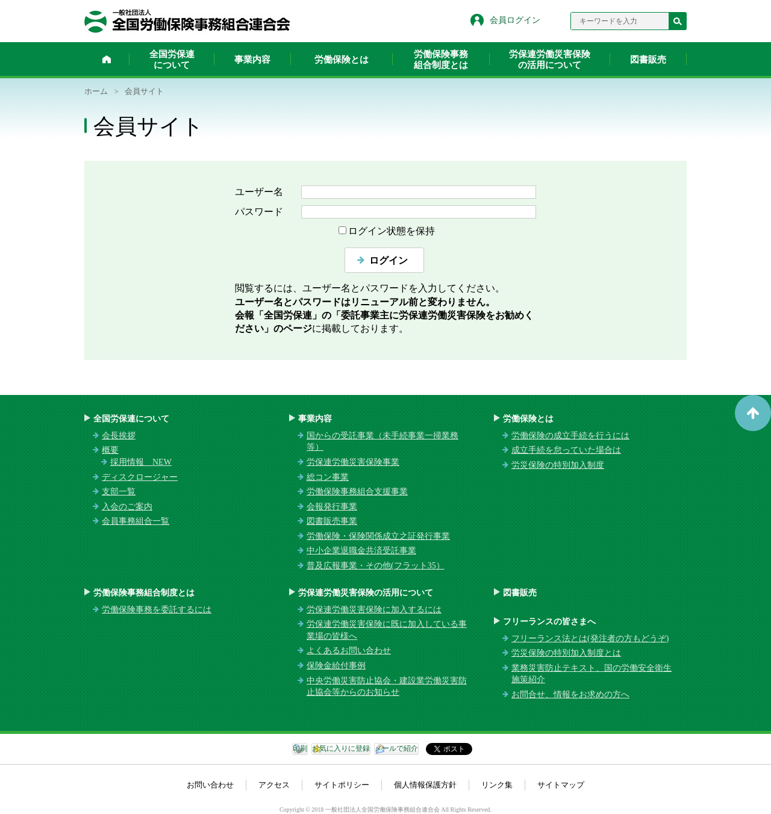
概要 (110, 450)
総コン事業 (328, 477)
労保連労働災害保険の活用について (549, 59)
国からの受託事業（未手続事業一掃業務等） (382, 441)
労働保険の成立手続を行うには (570, 435)
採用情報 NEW (141, 462)
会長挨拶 (119, 435)
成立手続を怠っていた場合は (566, 450)
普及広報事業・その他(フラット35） (376, 565)
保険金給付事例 (336, 665)
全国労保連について (172, 59)
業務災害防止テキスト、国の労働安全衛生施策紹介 (591, 674)
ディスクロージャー (140, 477)
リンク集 (497, 784)
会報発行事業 (332, 506)
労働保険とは (341, 59)
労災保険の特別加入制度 (557, 465)
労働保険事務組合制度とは (441, 59)
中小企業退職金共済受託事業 (361, 550)
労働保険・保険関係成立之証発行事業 (378, 536)
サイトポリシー (341, 784)
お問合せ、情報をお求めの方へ (570, 694)
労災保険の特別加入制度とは (566, 652)
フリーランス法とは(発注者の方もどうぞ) (590, 638)
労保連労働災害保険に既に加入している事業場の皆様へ (387, 630)
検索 (678, 21)
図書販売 (648, 59)
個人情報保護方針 (425, 784)
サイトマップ (560, 784)
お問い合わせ (210, 784)
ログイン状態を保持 (391, 231)
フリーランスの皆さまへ (549, 621)
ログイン (388, 260)
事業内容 (252, 59)
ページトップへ (753, 413)
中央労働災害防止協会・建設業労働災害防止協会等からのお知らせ (387, 686)
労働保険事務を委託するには (156, 609)
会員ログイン (515, 20)
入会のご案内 (127, 506)
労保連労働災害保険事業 (353, 462)
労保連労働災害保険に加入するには (374, 609)
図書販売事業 (332, 521)
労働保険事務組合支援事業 (357, 491)
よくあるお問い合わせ (349, 650)
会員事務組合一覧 (135, 521)
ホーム (106, 59)
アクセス (274, 784)
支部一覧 (119, 491)
